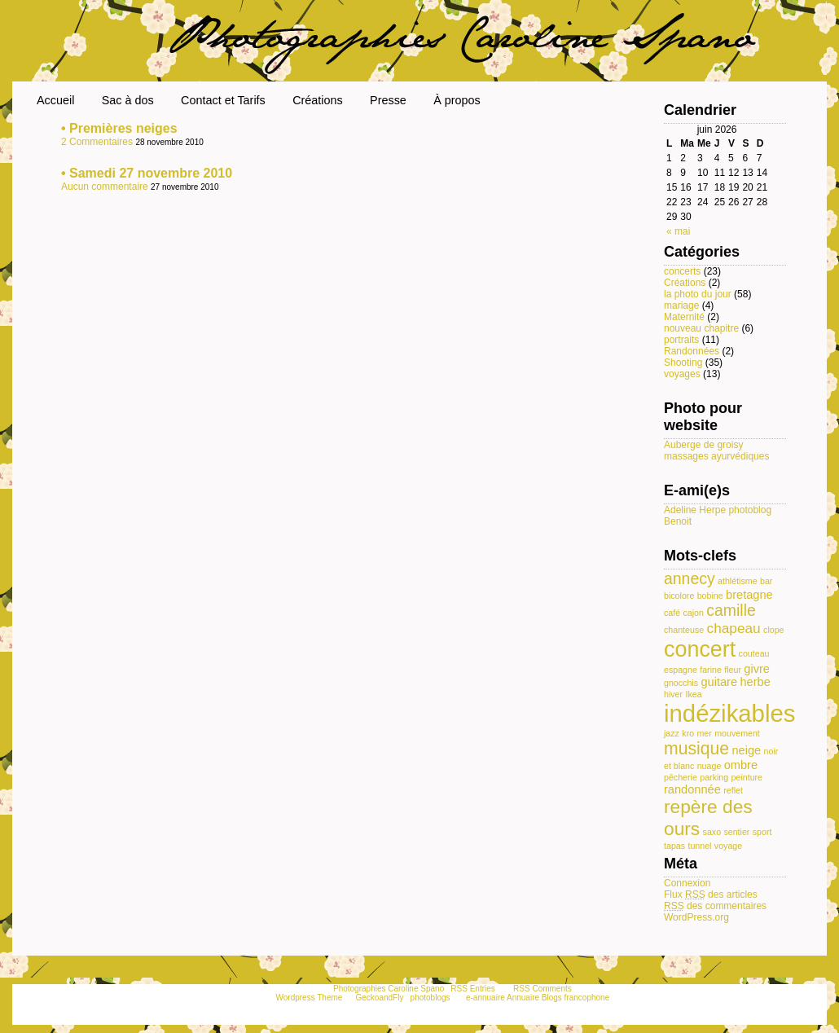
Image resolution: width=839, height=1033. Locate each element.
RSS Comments (542, 988)
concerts (682, 271)
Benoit (678, 521)
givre (757, 668)
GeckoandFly (380, 997)
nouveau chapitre (701, 328)
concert (700, 649)
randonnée (692, 789)
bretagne (749, 594)
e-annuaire (485, 997)
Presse (388, 100)
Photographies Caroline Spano (388, 988)
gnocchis (681, 683)
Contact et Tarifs (223, 100)
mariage (681, 305)
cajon (693, 613)
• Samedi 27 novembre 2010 (146, 173)
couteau (754, 653)
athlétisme (738, 581)
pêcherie (680, 777)
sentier (736, 832)
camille (731, 610)
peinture (747, 777)
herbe (755, 681)
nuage (709, 766)
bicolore (679, 595)
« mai (678, 231)
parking (714, 777)
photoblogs (430, 997)
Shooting (683, 362)
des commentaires (715, 906)
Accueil (55, 100)
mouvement (737, 733)
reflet (733, 790)
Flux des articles (711, 894)
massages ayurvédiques (716, 456)
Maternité (684, 317)
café (672, 613)
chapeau (734, 628)
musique (696, 748)
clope (773, 630)
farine (711, 670)
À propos (457, 100)
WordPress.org (696, 917)
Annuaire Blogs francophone (558, 997)
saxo (712, 832)
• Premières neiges (119, 128)
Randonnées (691, 351)
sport (762, 832)
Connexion (687, 883)
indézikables (729, 713)
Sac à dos (128, 100)
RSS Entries (472, 988)
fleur (732, 670)
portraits (681, 339)
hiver (673, 694)
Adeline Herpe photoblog (717, 510)
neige (746, 750)
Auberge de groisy (703, 445)
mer (703, 733)
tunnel (699, 846)
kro (688, 733)
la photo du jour (697, 294)
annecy (689, 578)
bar (766, 581)
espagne (680, 670)
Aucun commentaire (106, 186)
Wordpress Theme (308, 997)
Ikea (693, 694)
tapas (674, 846)
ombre (741, 764)
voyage (728, 846)
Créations (317, 100)
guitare (719, 681)
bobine (710, 595)
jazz (671, 733)
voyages (682, 374)
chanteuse (684, 630)
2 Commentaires (98, 141)
